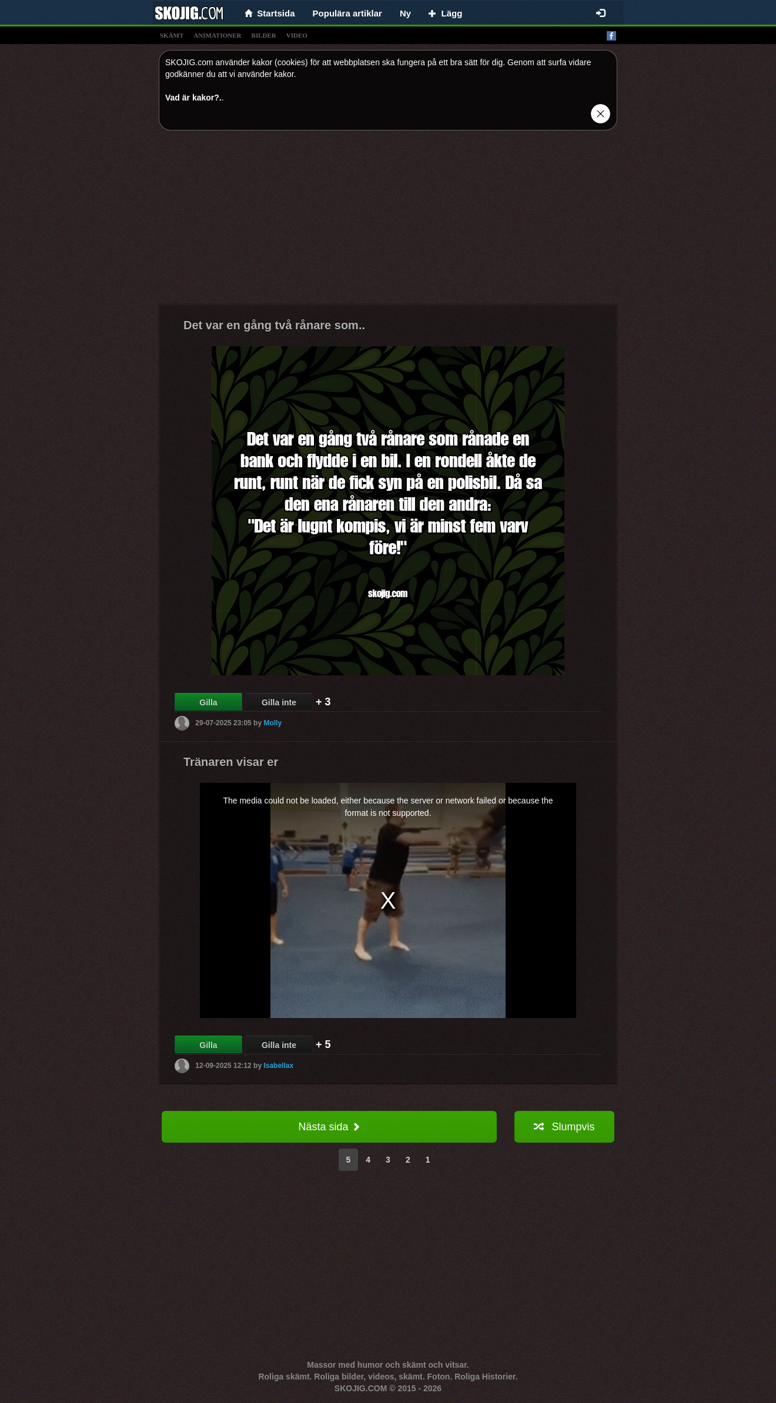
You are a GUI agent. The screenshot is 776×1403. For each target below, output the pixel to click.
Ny (405, 13)
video (296, 35)
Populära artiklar (347, 13)
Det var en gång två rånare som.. (274, 325)
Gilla (208, 702)
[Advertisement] (388, 221)
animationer (217, 35)
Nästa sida (329, 1127)
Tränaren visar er (230, 761)
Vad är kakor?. (193, 97)
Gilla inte (279, 702)
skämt (171, 35)
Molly (272, 723)
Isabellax (278, 1066)
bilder (264, 35)
